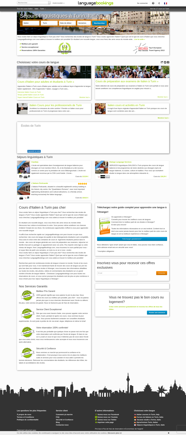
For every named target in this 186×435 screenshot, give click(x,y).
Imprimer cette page (105, 422)
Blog (58, 422)
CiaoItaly (34, 162)
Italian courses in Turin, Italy (147, 414)
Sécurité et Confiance (64, 420)
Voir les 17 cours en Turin (159, 9)
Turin (43, 9)
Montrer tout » (85, 97)
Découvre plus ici (115, 433)
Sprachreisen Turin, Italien (146, 422)
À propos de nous (24, 414)
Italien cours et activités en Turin (126, 105)
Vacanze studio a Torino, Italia (147, 420)
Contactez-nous (62, 425)
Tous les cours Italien (25, 9)
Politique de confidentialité (27, 420)
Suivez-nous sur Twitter (106, 420)
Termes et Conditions (25, 417)
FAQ (57, 417)
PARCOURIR (59, 3)
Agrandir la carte (34, 151)
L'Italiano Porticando (39, 183)
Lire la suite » (139, 39)
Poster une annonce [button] (157, 313)
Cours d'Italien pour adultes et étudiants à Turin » (46, 81)
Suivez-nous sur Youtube (107, 417)
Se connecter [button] (142, 3)
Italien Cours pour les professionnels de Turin (56, 105)
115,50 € (85, 176)
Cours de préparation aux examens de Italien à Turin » (127, 81)
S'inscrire (161, 273)
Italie (36, 9)
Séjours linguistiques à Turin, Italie (149, 425)
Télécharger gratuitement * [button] (132, 239)
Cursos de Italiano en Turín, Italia (148, 417)
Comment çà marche (64, 414)
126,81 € (85, 198)
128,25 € (163, 176)
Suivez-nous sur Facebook (108, 414)
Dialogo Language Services (120, 162)
